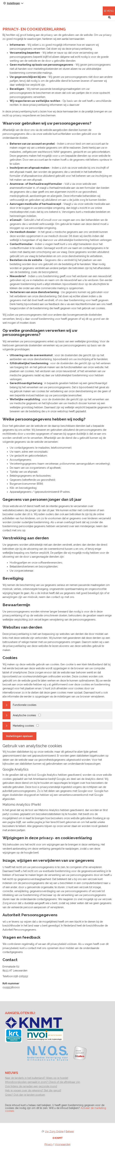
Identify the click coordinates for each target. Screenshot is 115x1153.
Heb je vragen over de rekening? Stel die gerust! (33, 1090)
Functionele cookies (24, 704)
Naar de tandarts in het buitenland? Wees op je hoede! (36, 1077)
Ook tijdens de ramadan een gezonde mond (31, 1086)
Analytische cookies (24, 715)
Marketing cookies (23, 725)
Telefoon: (8, 976)
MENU (110, 10)
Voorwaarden (62, 1144)
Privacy (49, 1144)
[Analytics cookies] (39, 715)
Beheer (70, 1131)
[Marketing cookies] (37, 725)
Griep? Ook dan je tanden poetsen (25, 1094)
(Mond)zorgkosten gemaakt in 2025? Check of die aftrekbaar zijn (42, 1082)
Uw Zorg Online (54, 1131)
